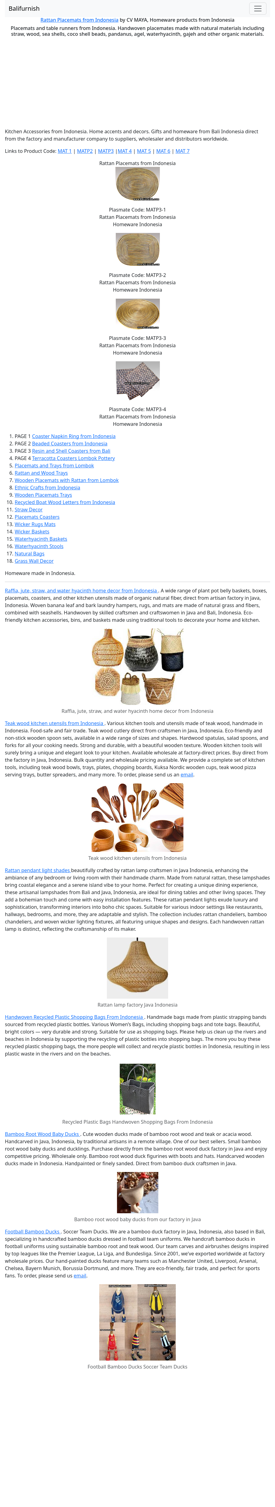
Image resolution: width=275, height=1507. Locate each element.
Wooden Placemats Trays (43, 495)
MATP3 (106, 151)
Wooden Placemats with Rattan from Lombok (67, 480)
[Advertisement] (137, 82)
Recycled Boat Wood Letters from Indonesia (65, 502)
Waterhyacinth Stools (39, 546)
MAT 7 (182, 151)
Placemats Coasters (37, 517)
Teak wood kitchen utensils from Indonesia (54, 723)
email (187, 774)
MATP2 (84, 151)
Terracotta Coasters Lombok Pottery (73, 458)
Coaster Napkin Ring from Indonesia (74, 436)
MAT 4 (125, 151)
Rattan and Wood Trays (41, 473)
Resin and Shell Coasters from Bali (71, 451)
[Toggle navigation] (257, 8)
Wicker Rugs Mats (35, 524)
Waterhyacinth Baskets (41, 539)
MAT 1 (65, 151)
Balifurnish (24, 8)
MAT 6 (163, 151)
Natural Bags (29, 553)
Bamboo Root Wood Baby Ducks (42, 1134)
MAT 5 (144, 151)
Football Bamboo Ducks (33, 1231)
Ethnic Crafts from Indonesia (47, 487)
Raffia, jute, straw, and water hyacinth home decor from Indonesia (81, 590)
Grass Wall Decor (34, 561)
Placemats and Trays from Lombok (54, 465)
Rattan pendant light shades (38, 870)
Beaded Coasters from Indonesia (69, 443)
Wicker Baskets (32, 531)
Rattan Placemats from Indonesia (79, 20)
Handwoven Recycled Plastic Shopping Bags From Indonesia (74, 1017)
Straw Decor (29, 509)
